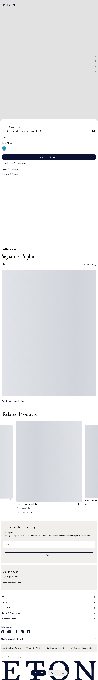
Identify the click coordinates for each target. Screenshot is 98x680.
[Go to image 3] (95, 61)
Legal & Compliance (49, 613)
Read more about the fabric (49, 401)
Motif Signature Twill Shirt (27, 504)
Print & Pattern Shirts (12, 127)
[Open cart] (58, 673)
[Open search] (52, 673)
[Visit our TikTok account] (16, 631)
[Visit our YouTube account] (9, 632)
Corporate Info (49, 619)
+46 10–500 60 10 (10, 577)
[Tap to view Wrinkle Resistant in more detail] (49, 223)
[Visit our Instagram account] (2, 631)
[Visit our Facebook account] (28, 631)
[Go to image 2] (95, 56)
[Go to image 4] (95, 66)
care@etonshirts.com (12, 583)
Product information (49, 169)
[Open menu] (63, 673)
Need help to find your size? (14, 163)
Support (49, 602)
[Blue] (4, 148)
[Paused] (92, 240)
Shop (49, 597)
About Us (49, 608)
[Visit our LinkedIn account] (22, 631)
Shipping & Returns (49, 174)
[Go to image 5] (95, 71)
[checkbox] (93, 131)
